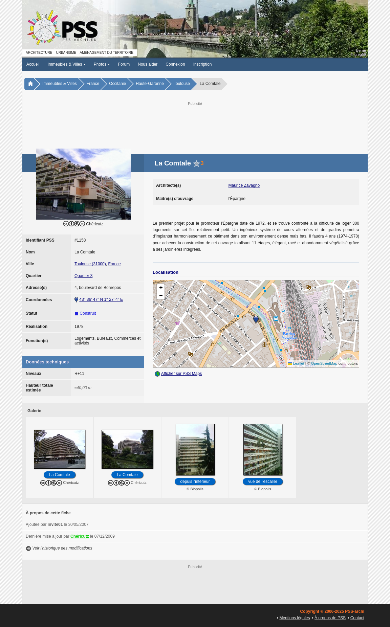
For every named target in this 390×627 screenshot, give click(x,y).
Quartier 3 (83, 275)
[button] (256, 320)
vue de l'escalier (262, 481)
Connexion (175, 64)
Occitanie (117, 83)
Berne (361, 50)
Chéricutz (79, 536)
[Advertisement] (195, 122)
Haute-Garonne (150, 83)
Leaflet (296, 363)
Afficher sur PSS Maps (181, 373)
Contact (357, 617)
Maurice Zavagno (244, 185)
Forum (124, 64)
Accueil (33, 64)
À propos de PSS (330, 617)
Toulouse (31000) (90, 264)
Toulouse (182, 83)
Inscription (202, 64)
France (93, 83)
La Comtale (59, 474)
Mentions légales (294, 617)
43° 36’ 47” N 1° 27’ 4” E (101, 299)
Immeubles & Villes (67, 64)
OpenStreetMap (324, 363)
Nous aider (147, 64)
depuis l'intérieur (195, 481)
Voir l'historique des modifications (62, 548)
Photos (102, 64)
